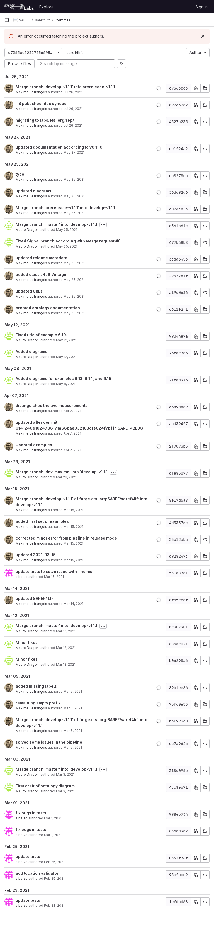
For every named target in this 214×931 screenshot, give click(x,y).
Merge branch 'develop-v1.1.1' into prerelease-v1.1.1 (65, 86)
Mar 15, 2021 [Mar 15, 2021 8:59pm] (73, 510)
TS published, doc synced (41, 103)
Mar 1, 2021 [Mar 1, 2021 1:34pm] (53, 818)
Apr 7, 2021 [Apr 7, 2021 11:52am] (72, 433)
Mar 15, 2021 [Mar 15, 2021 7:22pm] (73, 560)
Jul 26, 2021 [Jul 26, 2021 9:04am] (73, 125)
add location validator (37, 873)
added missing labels (36, 686)
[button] (159, 88)
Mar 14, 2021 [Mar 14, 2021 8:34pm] (73, 604)
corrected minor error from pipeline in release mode (66, 538)
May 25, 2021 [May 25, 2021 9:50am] (74, 313)
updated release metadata (41, 257)
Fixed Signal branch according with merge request (65, 241)
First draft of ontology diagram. (46, 785)
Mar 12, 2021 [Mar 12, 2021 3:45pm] (66, 631)
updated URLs (29, 291)
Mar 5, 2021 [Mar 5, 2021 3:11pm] (73, 747)
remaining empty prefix (38, 702)
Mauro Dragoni (28, 229)
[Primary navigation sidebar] (6, 20)
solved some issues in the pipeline (49, 742)
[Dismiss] (203, 36)
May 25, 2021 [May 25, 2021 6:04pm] (74, 196)
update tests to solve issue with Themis (54, 571)
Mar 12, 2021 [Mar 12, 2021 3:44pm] (66, 648)
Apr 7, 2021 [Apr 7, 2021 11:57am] (72, 411)
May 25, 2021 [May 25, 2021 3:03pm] (74, 213)
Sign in (201, 6)
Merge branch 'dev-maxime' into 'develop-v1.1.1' (62, 471)
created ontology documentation (48, 307)
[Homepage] (19, 6)
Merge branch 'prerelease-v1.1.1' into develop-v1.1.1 (65, 207)
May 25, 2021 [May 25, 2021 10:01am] (74, 263)
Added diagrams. (32, 351)
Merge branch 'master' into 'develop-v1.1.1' (57, 224)
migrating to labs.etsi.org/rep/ (45, 120)
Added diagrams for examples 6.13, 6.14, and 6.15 (63, 378)
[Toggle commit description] (103, 224)
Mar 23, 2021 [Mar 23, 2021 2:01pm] (66, 477)
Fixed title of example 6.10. (41, 334)
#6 (118, 241)
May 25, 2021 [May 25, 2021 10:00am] (74, 296)
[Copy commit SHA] (195, 88)
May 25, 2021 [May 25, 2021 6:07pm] (74, 179)
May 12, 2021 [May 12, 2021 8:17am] (66, 357)
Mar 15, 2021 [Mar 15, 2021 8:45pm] (73, 527)
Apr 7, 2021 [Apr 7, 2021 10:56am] (72, 450)
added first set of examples (42, 521)
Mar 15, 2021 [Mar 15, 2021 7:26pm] (73, 543)
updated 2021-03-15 (36, 554)
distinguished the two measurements (52, 405)
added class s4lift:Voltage (41, 274)
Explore (46, 6)
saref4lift (75, 52)
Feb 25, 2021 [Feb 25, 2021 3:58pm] (54, 862)
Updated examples (34, 444)
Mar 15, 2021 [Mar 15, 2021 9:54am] (54, 577)
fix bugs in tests (31, 812)
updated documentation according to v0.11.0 (59, 147)
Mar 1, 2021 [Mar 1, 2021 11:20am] (53, 835)
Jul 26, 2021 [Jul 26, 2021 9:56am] (73, 92)
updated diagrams (33, 190)
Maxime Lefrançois (31, 92)
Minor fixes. (27, 642)
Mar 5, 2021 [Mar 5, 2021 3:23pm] (73, 708)
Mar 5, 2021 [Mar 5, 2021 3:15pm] (73, 731)
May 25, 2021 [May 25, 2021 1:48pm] (66, 229)
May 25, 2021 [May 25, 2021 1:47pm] (66, 246)
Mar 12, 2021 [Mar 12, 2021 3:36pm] (66, 664)
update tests (28, 856)
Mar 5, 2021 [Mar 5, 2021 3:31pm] (73, 691)
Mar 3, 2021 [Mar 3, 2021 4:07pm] (65, 774)
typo (20, 174)
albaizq (22, 577)
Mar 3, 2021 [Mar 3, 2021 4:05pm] (65, 791)
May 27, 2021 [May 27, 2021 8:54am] (74, 152)
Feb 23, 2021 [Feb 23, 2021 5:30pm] (54, 905)
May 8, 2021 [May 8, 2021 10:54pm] (65, 384)
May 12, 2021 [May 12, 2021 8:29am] (66, 340)
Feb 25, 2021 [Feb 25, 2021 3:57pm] (54, 878)
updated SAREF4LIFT (36, 598)
